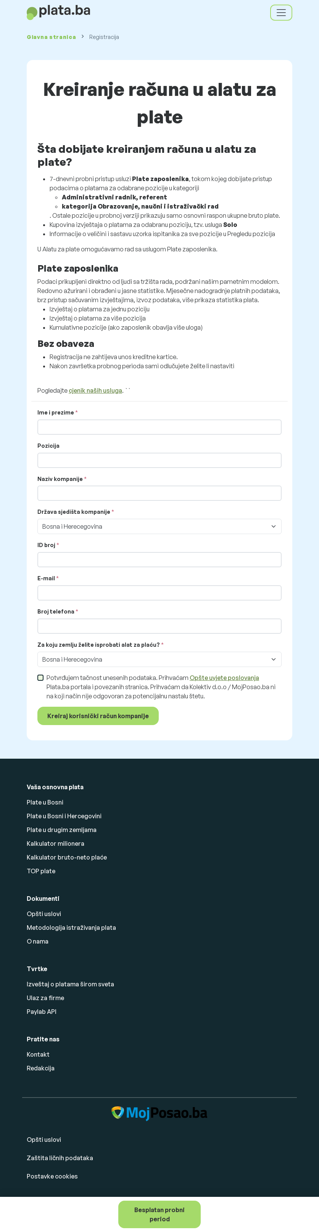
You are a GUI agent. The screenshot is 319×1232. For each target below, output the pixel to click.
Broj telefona (56, 611)
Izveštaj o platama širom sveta (70, 984)
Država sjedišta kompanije (73, 511)
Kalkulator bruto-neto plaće (67, 857)
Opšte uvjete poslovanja (224, 678)
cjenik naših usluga (95, 390)
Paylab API (41, 1011)
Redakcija (41, 1068)
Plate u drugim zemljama (62, 830)
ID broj (46, 545)
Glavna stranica (51, 37)
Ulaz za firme (45, 998)
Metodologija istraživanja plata (71, 927)
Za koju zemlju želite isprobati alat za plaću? (98, 644)
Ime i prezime (55, 412)
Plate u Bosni (45, 802)
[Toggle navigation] (281, 13)
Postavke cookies (52, 1176)
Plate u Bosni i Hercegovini (64, 816)
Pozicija (48, 445)
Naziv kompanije (60, 479)
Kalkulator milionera (55, 843)
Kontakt (38, 1054)
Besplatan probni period (159, 1214)
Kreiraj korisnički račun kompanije (98, 716)
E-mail (46, 578)
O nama (37, 941)
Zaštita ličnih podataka (60, 1158)
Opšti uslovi (44, 914)
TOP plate (41, 871)
